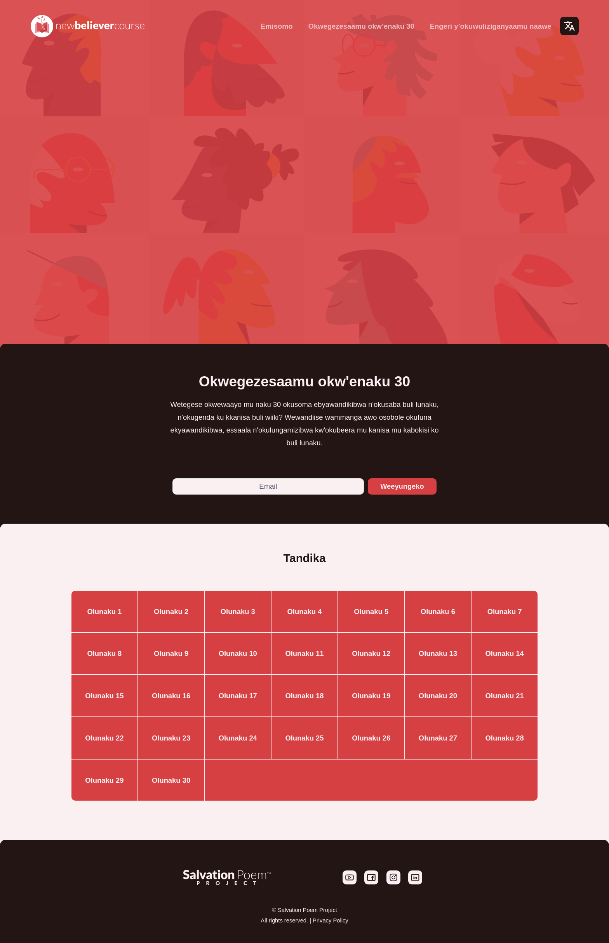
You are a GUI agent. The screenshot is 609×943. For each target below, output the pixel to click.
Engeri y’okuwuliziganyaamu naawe (491, 26)
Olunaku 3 (238, 611)
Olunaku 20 (438, 696)
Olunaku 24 (238, 738)
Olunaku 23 (171, 738)
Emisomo (277, 26)
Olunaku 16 (171, 696)
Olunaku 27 (438, 738)
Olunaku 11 (304, 654)
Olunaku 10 (238, 654)
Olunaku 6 (438, 611)
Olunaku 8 (104, 654)
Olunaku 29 (104, 780)
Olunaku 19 (371, 696)
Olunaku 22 (104, 738)
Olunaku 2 (171, 611)
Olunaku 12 (371, 654)
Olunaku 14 (504, 654)
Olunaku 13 (438, 654)
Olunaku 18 (304, 696)
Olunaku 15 (104, 696)
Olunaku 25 (304, 738)
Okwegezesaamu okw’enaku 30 (361, 26)
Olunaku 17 (238, 696)
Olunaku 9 (171, 654)
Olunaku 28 (504, 738)
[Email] (268, 486)
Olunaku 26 (371, 738)
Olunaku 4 (304, 611)
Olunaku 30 (171, 780)
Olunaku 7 (504, 611)
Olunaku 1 (104, 611)
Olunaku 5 (371, 611)
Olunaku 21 (504, 696)
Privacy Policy (330, 920)
